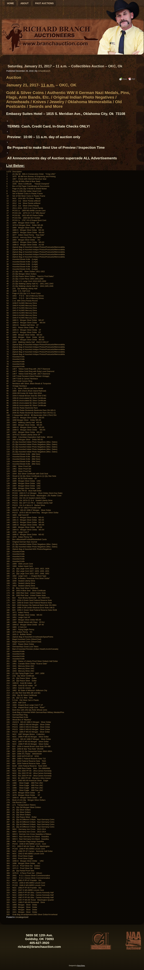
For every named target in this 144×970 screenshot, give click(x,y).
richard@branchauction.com (39, 947)
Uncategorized (21, 917)
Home (10, 3)
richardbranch (44, 71)
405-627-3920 (39, 943)
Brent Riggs (81, 965)
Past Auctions (44, 3)
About (24, 3)
